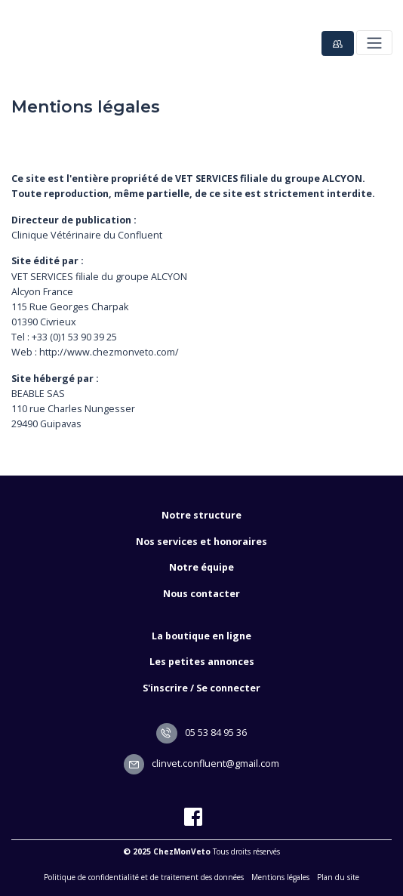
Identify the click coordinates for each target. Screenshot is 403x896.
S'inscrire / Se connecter (201, 688)
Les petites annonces (201, 661)
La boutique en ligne (201, 636)
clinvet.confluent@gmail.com (202, 763)
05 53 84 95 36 (201, 732)
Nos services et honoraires (201, 541)
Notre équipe (201, 567)
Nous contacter (201, 593)
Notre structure (201, 515)
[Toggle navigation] (374, 42)
